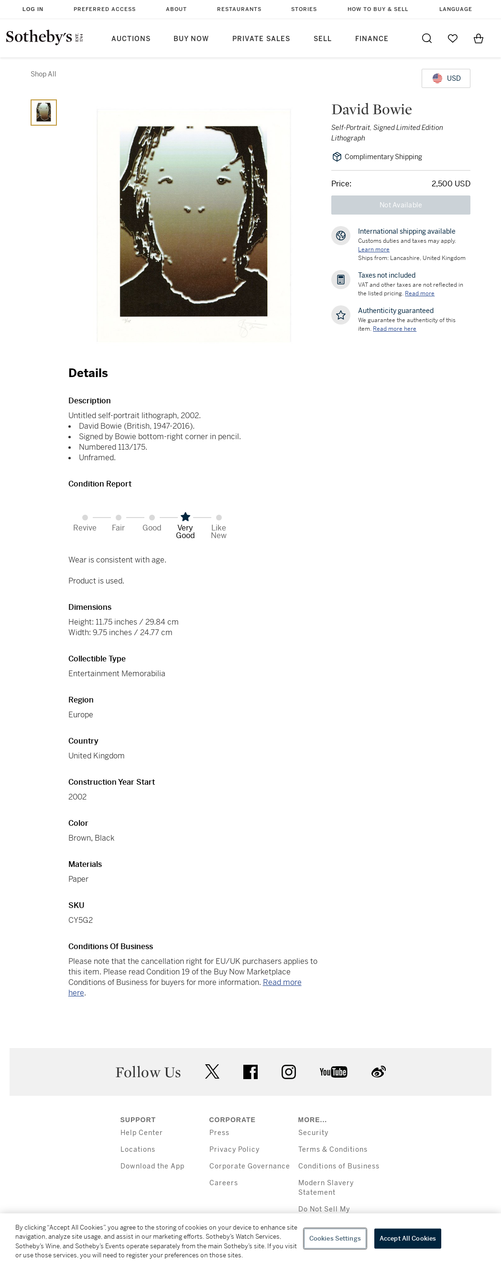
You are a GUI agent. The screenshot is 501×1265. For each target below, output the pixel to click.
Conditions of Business (339, 1166)
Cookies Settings (335, 1238)
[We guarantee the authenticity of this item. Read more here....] (394, 328)
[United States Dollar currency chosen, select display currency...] (446, 78)
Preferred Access (105, 9)
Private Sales (261, 39)
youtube (334, 1072)
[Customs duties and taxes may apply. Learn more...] (374, 249)
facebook (250, 1072)
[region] (250, 1239)
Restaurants (239, 9)
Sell (323, 39)
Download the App (152, 1166)
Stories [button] (304, 9)
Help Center (141, 1133)
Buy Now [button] (191, 39)
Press (219, 1133)
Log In (33, 9)
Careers (223, 1183)
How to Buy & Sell (378, 9)
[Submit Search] (427, 38)
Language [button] (455, 9)
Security (313, 1133)
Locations (137, 1150)
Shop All (43, 74)
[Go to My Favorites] (452, 38)
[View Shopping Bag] (478, 38)
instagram (289, 1072)
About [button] (176, 9)
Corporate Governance (249, 1166)
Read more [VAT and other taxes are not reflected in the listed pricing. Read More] (420, 293)
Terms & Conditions (333, 1150)
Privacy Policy (234, 1150)
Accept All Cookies (408, 1238)
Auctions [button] (131, 39)
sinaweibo (378, 1072)
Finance (372, 39)
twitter (212, 1071)
